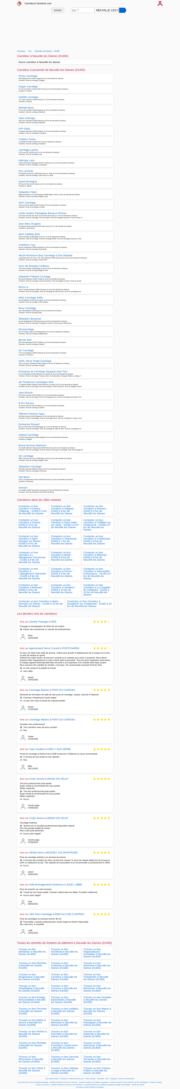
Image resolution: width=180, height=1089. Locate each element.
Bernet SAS (25, 340)
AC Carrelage (26, 350)
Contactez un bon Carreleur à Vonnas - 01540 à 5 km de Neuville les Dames (30, 524)
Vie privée (100, 1079)
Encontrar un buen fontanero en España (90, 1087)
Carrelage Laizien (28, 150)
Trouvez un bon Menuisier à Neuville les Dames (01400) (64, 1022)
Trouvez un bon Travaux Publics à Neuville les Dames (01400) (96, 1070)
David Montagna (28, 181)
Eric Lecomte (26, 171)
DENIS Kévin (36, 852)
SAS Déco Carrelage (40, 914)
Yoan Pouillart (36, 749)
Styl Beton (24, 477)
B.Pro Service (26, 403)
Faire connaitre (90, 1079)
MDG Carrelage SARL (31, 298)
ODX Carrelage (27, 203)
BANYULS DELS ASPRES (69, 914)
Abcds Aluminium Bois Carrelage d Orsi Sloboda (46, 255)
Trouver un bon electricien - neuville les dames (81, 1085)
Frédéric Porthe (27, 139)
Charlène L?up (27, 245)
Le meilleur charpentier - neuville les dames (108, 1082)
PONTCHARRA (70, 648)
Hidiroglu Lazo (27, 160)
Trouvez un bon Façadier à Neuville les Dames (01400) (97, 999)
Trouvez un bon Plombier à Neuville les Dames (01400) (33, 1045)
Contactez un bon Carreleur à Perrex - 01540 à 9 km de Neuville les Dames (62, 572)
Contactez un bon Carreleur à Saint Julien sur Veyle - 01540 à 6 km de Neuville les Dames (65, 524)
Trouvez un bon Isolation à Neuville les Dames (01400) (65, 1011)
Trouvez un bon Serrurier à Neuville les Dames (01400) (65, 1059)
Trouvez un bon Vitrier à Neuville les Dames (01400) (32, 1070)
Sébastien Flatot (28, 192)
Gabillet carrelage (28, 97)
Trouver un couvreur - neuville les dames (50, 1085)
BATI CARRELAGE (29, 234)
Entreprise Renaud (29, 424)
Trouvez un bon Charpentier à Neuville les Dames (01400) (95, 977)
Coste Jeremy (37, 778)
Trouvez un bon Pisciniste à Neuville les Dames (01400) (64, 1034)
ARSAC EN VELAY (57, 778)
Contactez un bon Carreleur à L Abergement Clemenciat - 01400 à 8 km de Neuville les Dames (32, 557)
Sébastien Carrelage (30, 466)
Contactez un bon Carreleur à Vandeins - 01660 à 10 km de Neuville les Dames (63, 589)
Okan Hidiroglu (27, 118)
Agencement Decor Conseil (44, 648)
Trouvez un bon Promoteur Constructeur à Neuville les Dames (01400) (64, 1047)
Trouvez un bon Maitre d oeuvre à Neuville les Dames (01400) (32, 1022)
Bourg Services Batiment (32, 445)
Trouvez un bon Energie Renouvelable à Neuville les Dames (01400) (32, 999)
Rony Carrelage (27, 308)
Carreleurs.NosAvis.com (38, 3)
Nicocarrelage (26, 329)
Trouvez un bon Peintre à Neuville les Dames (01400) (33, 1034)
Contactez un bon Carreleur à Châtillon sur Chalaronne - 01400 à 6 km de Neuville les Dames (97, 525)
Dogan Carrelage (28, 86)
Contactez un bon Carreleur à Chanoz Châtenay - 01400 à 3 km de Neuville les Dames (33, 510)
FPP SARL (25, 129)
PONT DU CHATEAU (63, 690)
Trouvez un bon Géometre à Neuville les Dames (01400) (96, 965)
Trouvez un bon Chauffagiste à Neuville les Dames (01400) (31, 988)
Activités (57, 10)
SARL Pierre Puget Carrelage (35, 361)
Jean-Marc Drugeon (30, 224)
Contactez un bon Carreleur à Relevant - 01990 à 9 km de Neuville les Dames (31, 589)
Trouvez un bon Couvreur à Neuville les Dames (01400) (64, 988)
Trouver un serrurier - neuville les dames (78, 1082)
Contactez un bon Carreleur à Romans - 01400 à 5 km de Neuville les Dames (95, 510)
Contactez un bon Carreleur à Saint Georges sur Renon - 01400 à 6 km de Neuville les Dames (30, 541)
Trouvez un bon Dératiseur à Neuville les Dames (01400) (32, 951)
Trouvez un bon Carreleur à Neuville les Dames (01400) (64, 977)
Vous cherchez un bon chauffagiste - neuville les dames (143, 1082)
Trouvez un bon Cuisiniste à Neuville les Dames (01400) (64, 965)
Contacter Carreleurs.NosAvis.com (72, 1079)
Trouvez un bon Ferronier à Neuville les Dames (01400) (33, 1011)
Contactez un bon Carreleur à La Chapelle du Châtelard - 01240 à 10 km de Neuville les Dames (96, 590)
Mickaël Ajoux (26, 108)
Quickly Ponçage (38, 621)
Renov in (24, 287)
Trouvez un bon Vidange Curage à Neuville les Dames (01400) (64, 1070)
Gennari (23, 488)
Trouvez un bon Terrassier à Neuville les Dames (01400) (96, 1059)
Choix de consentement (126, 1079)
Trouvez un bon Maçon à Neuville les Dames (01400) (97, 1011)
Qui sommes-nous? (52, 1079)
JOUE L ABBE (74, 884)
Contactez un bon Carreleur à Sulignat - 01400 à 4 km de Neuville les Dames (63, 510)
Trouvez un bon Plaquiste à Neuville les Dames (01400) (96, 1034)
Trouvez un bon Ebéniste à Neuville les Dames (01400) (32, 965)
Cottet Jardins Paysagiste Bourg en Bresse (42, 213)
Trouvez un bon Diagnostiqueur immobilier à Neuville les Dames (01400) (97, 953)
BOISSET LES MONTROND (62, 852)
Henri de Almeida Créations (34, 266)
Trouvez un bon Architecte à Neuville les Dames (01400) (64, 951)
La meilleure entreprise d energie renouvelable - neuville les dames (121, 1085)
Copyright (113, 1079)
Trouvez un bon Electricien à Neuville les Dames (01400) (97, 988)
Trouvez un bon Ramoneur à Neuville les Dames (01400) (97, 1045)
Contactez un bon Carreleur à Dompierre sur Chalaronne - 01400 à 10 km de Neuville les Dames (89, 603)
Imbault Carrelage (29, 435)
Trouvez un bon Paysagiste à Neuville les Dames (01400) (97, 1022)
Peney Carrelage (28, 76)
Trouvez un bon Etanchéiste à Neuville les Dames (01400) (63, 999)
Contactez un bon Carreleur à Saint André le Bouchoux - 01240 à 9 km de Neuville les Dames (97, 573)
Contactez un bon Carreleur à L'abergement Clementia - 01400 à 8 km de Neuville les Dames (32, 573)
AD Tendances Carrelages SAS (36, 382)
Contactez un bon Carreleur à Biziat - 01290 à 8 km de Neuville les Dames (62, 556)
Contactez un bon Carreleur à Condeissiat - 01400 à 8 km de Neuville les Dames (97, 540)
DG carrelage (26, 456)
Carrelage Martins (39, 690)
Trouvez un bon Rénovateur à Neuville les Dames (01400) (31, 1059)
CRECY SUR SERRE (59, 749)
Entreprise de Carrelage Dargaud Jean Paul (43, 371)
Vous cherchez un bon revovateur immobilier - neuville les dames (40, 1082)
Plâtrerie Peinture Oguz (32, 414)
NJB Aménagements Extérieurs (46, 884)
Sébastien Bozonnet (30, 319)
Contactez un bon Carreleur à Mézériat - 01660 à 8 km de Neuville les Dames (95, 556)
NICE (54, 621)
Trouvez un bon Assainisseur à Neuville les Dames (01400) (32, 977)
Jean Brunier (26, 393)
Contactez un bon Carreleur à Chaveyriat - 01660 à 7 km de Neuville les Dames (64, 540)
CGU (107, 1079)
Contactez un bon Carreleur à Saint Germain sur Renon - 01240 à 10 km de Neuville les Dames (41, 603)
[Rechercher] (122, 10)
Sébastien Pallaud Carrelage (35, 276)
